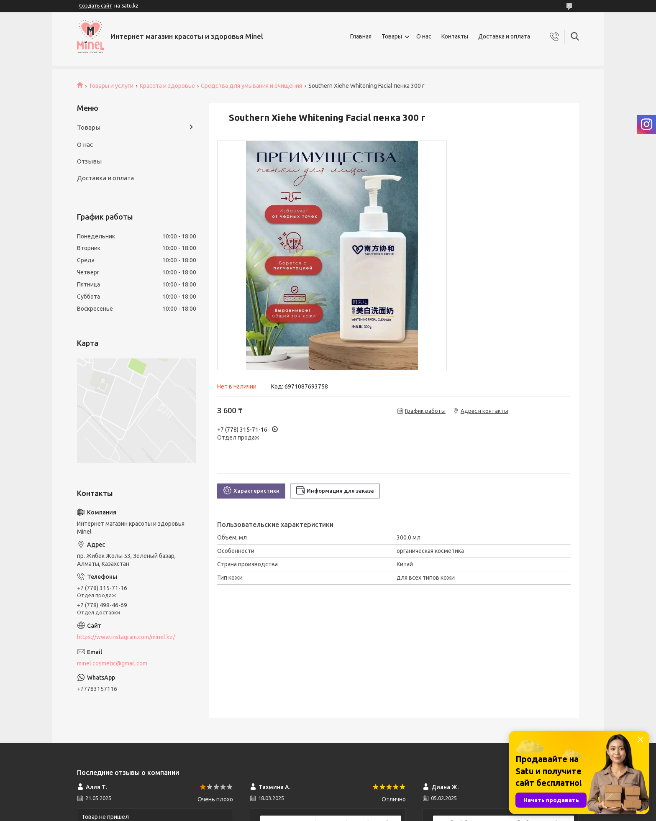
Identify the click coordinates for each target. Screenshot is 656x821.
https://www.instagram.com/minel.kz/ (126, 637)
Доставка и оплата (504, 36)
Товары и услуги (111, 85)
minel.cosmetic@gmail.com (112, 663)
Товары (392, 36)
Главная (361, 36)
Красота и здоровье (167, 85)
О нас (423, 36)
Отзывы (89, 161)
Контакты (454, 36)
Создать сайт (95, 5)
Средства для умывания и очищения (251, 85)
